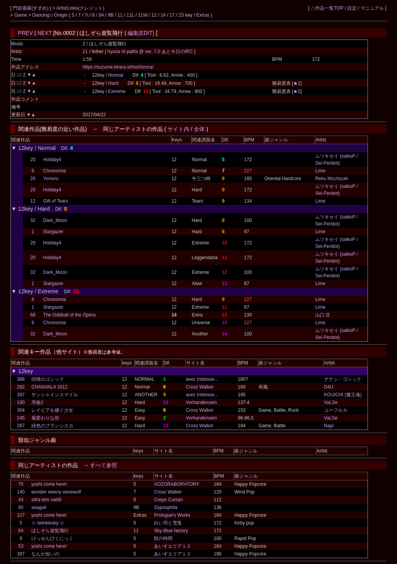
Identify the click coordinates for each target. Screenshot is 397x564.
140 (21, 492)
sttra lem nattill (46, 499)
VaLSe (331, 402)
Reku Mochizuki (331, 178)
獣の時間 (163, 538)
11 (120, 15)
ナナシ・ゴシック (342, 379)
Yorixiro (51, 178)
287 (21, 425)
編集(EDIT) (141, 33)
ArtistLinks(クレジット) (80, 8)
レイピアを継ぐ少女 (52, 410)
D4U (328, 387)
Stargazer (53, 231)
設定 (352, 8)
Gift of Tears (55, 201)
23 (181, 15)
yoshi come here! (49, 484)
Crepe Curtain (168, 499)
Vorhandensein (201, 402)
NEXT (44, 33)
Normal (115, 75)
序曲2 (37, 402)
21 (85, 51)
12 (154, 15)
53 (20, 546)
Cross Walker (200, 387)
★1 (296, 83)
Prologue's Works (172, 515)
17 (171, 15)
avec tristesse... (202, 379)
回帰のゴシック (47, 379)
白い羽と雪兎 (168, 523)
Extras (202, 15)
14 (163, 15)
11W (143, 15)
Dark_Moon (55, 220)
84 (20, 530)
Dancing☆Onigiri (50, 15)
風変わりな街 (45, 418)
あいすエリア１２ (172, 546)
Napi (329, 425)
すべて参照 (103, 465)
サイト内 (178, 129)
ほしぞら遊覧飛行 (50, 530)
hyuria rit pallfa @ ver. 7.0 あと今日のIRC (150, 51)
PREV (25, 33)
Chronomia (54, 171)
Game (21, 15)
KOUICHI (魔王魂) (343, 394)
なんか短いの (45, 554)
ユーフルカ (335, 410)
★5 (296, 91)
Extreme (117, 91)
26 (32, 178)
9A (101, 15)
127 (21, 515)
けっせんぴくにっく (52, 538)
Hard (113, 83)
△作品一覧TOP (327, 8)
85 (20, 507)
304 (21, 410)
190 (21, 402)
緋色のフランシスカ (52, 425)
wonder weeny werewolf (56, 492)
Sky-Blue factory (171, 530)
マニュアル (372, 8)
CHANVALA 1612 (49, 387)
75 (20, 484)
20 (32, 159)
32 (32, 220)
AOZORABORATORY (176, 484)
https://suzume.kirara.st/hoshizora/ (118, 67)
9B (111, 15)
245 (21, 418)
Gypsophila (165, 507)
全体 (199, 129)
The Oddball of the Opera (69, 315)
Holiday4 (52, 159)
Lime (320, 171)
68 (32, 315)
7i (86, 15)
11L (130, 15)
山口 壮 (322, 315)
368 (21, 379)
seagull (38, 507)
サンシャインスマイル (54, 394)
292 (21, 387)
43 (20, 499)
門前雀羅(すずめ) (31, 8)
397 (21, 394)
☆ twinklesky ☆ (47, 523)
